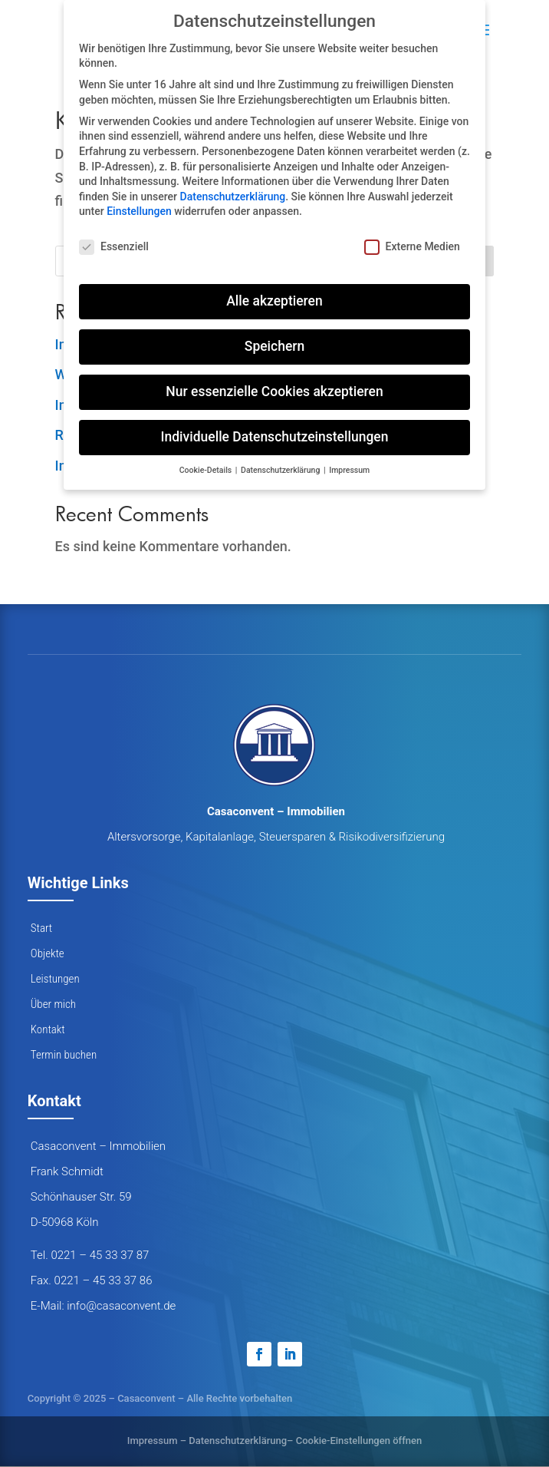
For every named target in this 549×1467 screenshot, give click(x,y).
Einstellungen (139, 211)
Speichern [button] (274, 346)
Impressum (152, 1440)
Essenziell (114, 247)
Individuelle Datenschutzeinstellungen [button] (275, 436)
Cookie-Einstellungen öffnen (359, 1440)
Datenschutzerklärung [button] (281, 470)
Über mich (53, 1004)
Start (41, 928)
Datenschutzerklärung (238, 1440)
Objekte (47, 953)
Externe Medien (412, 247)
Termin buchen (64, 1055)
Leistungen (55, 979)
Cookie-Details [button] (206, 470)
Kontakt (48, 1029)
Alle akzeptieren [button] (274, 301)
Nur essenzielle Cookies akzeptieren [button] (274, 391)
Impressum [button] (349, 470)
